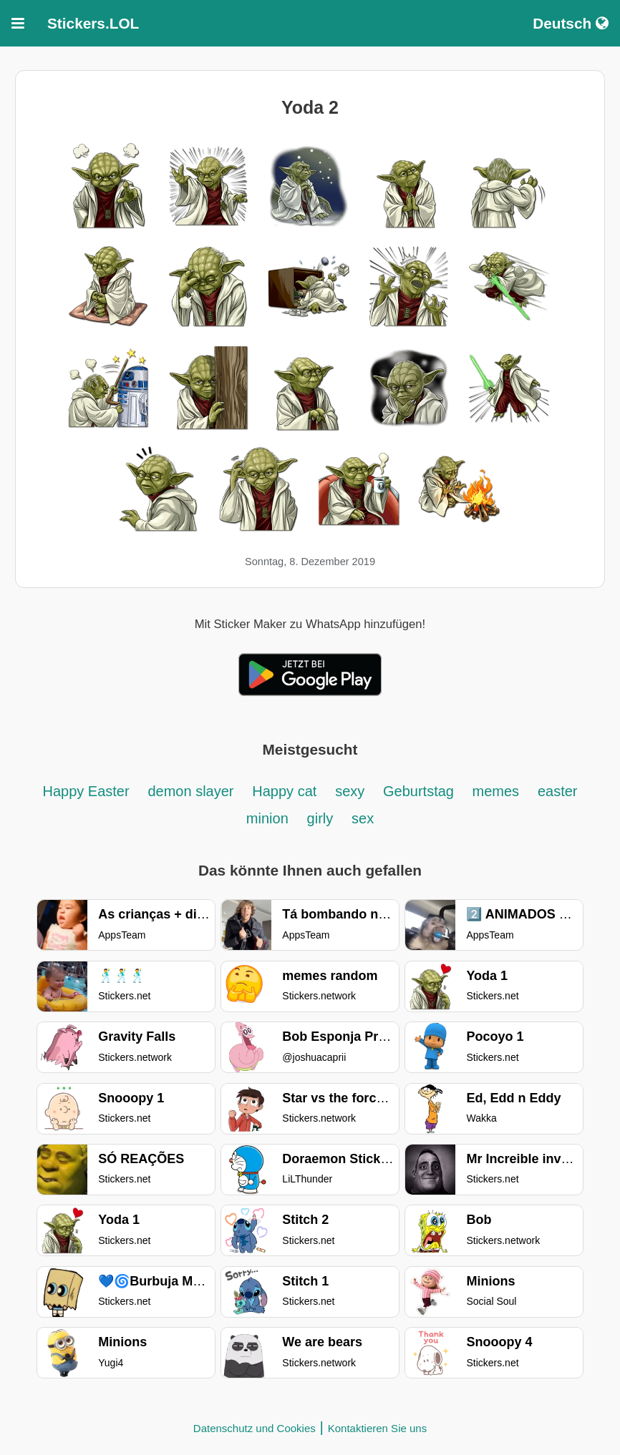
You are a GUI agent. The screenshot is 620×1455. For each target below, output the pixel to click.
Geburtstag (420, 791)
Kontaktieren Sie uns (377, 1428)
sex (363, 818)
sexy (349, 791)
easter (558, 791)
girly (320, 818)
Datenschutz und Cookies (254, 1428)
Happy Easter (85, 791)
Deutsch (571, 23)
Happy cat (284, 791)
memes (496, 791)
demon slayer (190, 791)
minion (267, 818)
